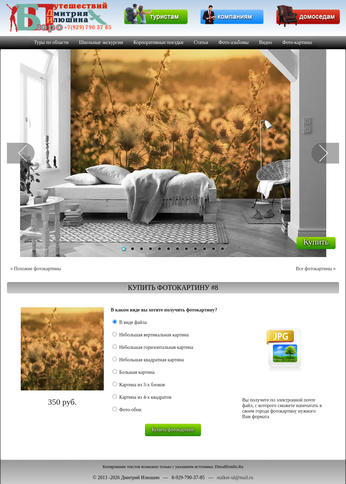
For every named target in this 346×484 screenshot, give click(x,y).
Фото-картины (297, 42)
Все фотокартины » (316, 268)
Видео (265, 42)
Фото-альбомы (233, 42)
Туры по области (51, 42)
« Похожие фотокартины (35, 268)
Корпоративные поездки (159, 42)
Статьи (201, 42)
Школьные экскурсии (101, 42)
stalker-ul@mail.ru (235, 477)
